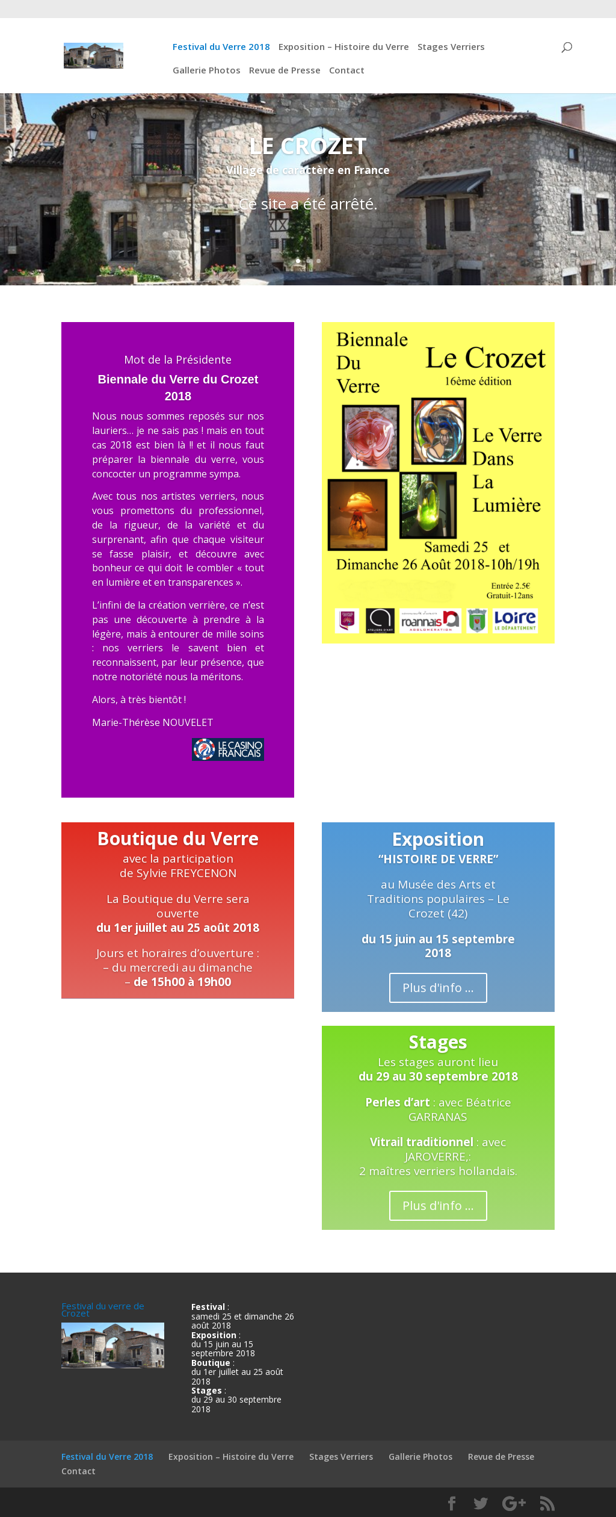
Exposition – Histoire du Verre (344, 47)
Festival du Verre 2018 (221, 47)
